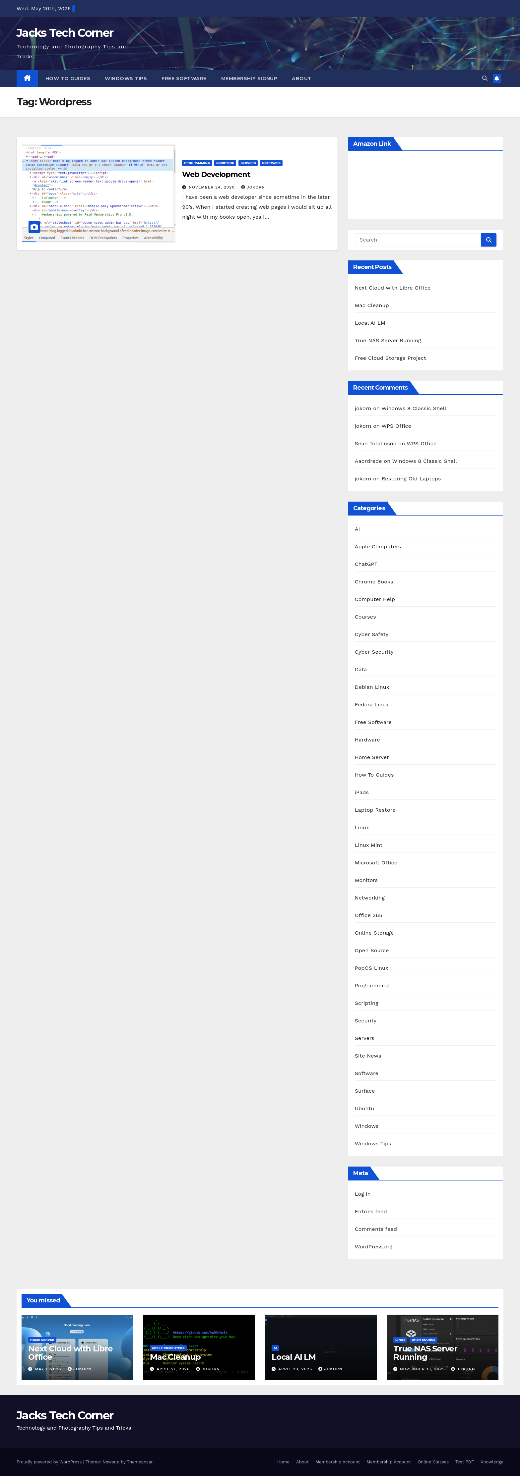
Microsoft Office (376, 862)
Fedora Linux (372, 704)
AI (357, 529)
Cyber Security (374, 652)
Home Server (372, 757)
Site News (368, 1056)
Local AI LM (370, 323)
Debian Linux (372, 687)
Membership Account (337, 1461)
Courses (365, 617)
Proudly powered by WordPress (50, 1461)
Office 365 (368, 915)
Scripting (225, 163)
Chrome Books (374, 581)
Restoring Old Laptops (411, 478)
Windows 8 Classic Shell (413, 408)
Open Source (372, 950)
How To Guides (68, 79)
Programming (197, 163)
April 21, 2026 (174, 1369)
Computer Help (375, 599)
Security (366, 1020)
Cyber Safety (372, 634)
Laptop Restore (375, 810)
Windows (367, 1126)
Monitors (366, 880)
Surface (365, 1091)
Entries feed (371, 1211)
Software (271, 163)
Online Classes (433, 1461)
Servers (248, 163)
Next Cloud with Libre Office (393, 288)
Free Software (184, 79)
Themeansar (140, 1461)
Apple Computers (378, 546)
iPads (362, 792)
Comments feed (376, 1229)
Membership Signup (249, 79)
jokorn (253, 187)
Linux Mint (369, 845)
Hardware (367, 740)
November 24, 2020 (212, 187)
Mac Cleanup (372, 305)
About (302, 79)
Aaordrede (368, 461)
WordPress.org (374, 1246)
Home (283, 1461)
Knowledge (492, 1461)
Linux (362, 827)
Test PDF (464, 1461)
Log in (363, 1194)
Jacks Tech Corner (65, 33)
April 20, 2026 (296, 1369)
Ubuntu (364, 1108)
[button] (484, 78)
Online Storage (374, 933)
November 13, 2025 (423, 1369)
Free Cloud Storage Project (390, 358)
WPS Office (396, 426)
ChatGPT (366, 564)
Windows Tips (126, 79)
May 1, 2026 (49, 1369)
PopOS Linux (371, 968)
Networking (370, 898)
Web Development (216, 174)
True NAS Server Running (388, 340)
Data (361, 669)
